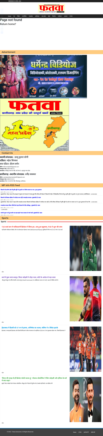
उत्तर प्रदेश (44, 16)
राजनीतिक (24, 16)
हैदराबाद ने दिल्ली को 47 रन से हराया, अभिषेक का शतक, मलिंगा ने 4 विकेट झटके (30, 328)
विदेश (18, 16)
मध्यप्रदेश (31, 16)
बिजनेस (54, 16)
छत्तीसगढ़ (37, 16)
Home (9, 16)
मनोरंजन (60, 16)
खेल (49, 16)
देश (14, 16)
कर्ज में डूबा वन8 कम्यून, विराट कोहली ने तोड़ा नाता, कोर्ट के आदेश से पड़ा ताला (29, 277)
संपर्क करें (93, 432)
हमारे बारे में (86, 432)
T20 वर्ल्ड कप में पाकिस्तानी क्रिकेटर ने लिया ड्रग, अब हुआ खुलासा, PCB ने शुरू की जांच (32, 227)
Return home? (8, 24)
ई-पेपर (71, 16)
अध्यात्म (65, 16)
